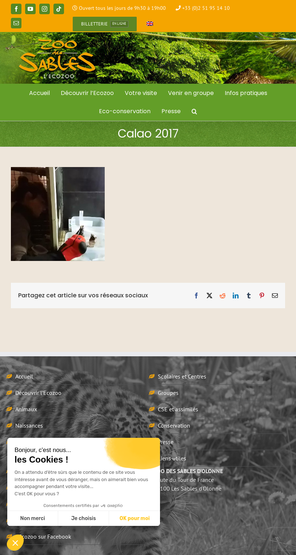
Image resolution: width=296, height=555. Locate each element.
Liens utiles (172, 458)
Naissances (29, 425)
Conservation (174, 425)
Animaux (26, 409)
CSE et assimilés (178, 409)
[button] (194, 111)
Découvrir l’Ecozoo (38, 392)
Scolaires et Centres (182, 376)
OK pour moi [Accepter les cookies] (135, 518)
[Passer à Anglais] (150, 24)
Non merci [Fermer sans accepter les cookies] (32, 518)
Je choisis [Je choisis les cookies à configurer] (83, 518)
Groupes (168, 392)
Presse (165, 441)
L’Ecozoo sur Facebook (43, 536)
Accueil (24, 376)
